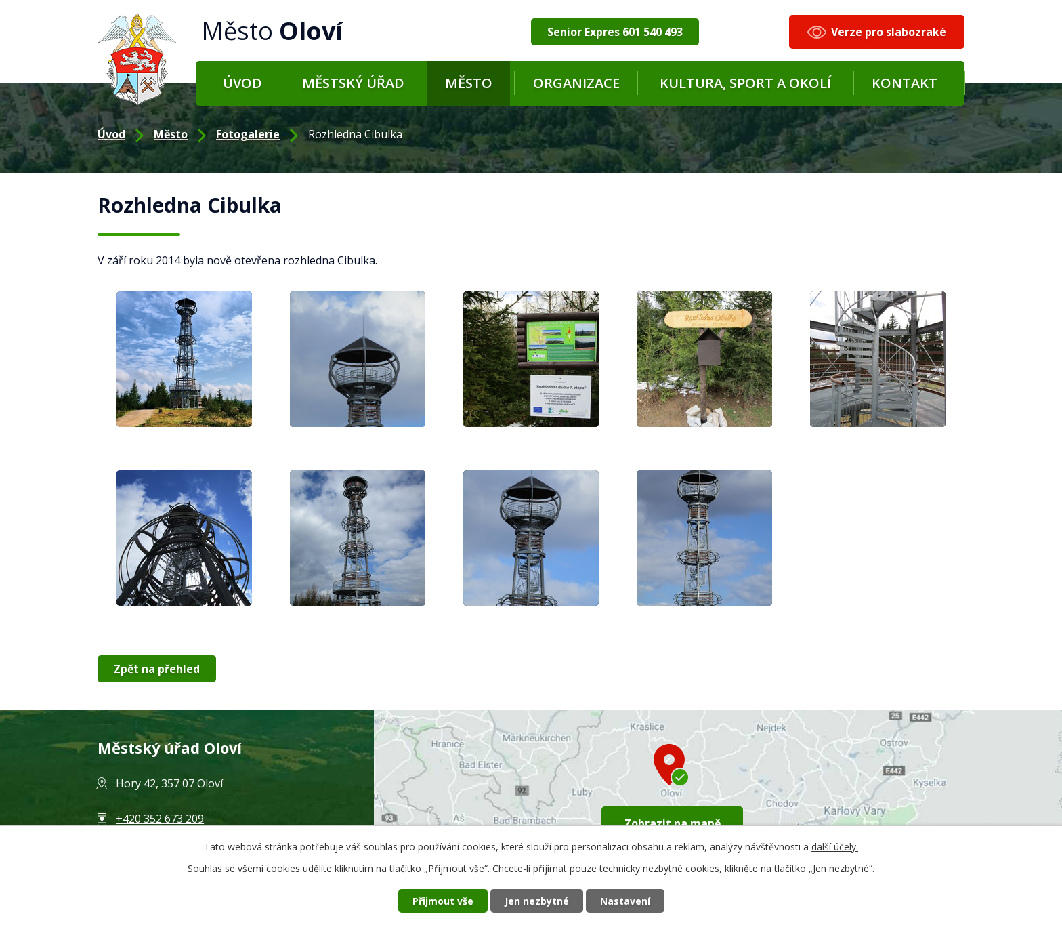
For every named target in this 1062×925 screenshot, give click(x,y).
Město (468, 83)
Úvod (242, 83)
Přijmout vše (442, 901)
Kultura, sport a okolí (745, 83)
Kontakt (904, 83)
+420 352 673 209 (160, 818)
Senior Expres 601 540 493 (615, 31)
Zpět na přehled (157, 668)
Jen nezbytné (537, 901)
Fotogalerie (248, 134)
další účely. (834, 846)
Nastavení (625, 901)
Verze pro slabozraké (888, 31)
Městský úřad (353, 83)
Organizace (576, 83)
